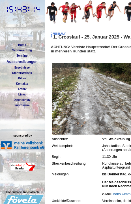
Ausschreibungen (22, 62)
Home (22, 44)
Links (22, 94)
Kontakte (22, 83)
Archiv (22, 89)
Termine (22, 55)
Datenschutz (22, 99)
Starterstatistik (22, 73)
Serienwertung (22, 50)
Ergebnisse (22, 67)
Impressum (21, 105)
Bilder (22, 78)
